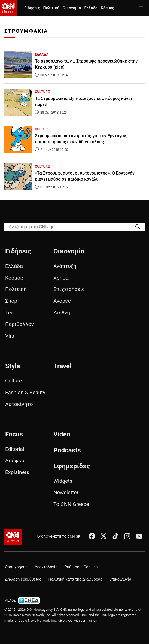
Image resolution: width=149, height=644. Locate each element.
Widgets (62, 481)
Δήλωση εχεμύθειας (23, 579)
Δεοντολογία (46, 567)
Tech (10, 312)
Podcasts (67, 450)
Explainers (17, 472)
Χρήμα (61, 278)
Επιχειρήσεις (69, 289)
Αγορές (62, 301)
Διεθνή (61, 312)
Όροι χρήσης (16, 567)
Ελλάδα (90, 8)
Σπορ (11, 301)
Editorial (14, 449)
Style (12, 366)
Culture (13, 381)
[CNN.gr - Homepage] (8, 8)
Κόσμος (107, 8)
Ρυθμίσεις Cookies (81, 567)
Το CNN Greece (71, 504)
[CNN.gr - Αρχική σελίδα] (13, 537)
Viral (10, 336)
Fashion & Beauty (25, 392)
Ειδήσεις (32, 8)
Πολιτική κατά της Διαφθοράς (75, 579)
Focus (14, 434)
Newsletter (65, 492)
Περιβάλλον (19, 324)
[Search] (138, 226)
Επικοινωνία (120, 579)
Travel (62, 366)
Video (61, 434)
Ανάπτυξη (64, 266)
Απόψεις (15, 460)
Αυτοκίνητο (19, 404)
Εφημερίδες (71, 466)
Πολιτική (51, 8)
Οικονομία (72, 8)
